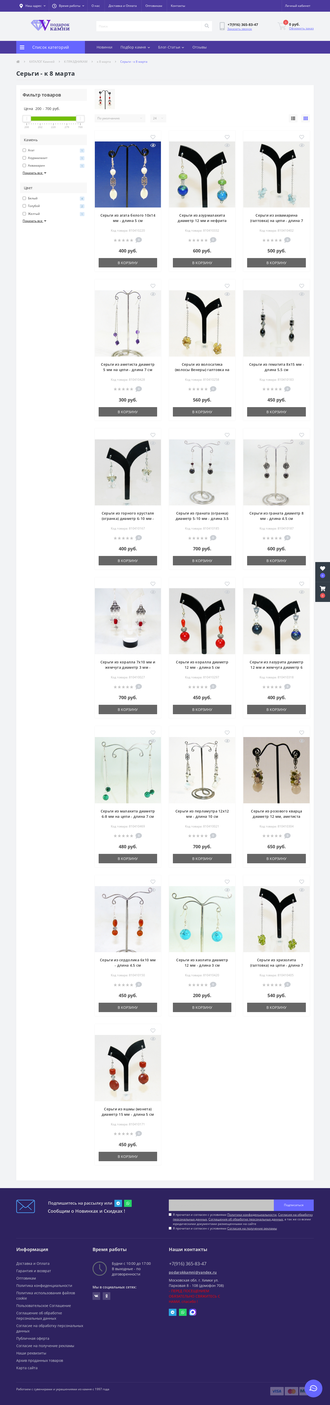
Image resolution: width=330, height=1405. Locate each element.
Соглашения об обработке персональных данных (245, 1219)
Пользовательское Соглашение (43, 1305)
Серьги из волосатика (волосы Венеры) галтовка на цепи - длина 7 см (202, 369)
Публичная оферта (32, 1338)
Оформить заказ (301, 28)
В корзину (128, 262)
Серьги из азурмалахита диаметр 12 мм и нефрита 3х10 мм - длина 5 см (202, 220)
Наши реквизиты (31, 1353)
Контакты (178, 6)
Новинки (104, 47)
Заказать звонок (239, 29)
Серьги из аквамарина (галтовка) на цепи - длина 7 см (276, 220)
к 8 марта (104, 61)
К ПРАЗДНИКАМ (75, 61)
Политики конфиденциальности (252, 1214)
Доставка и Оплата (123, 6)
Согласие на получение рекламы (45, 1345)
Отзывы (199, 47)
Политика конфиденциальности (44, 1285)
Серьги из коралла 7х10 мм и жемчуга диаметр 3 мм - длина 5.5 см (127, 667)
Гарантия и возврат (33, 1270)
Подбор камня (135, 47)
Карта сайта (27, 1367)
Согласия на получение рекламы (252, 1228)
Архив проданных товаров (39, 1360)
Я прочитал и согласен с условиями (225, 1228)
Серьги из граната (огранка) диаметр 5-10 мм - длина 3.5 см (202, 518)
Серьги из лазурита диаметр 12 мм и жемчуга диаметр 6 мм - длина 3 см (276, 667)
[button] (68, 6)
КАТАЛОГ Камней (42, 61)
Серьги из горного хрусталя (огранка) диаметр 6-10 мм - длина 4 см (128, 518)
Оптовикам (153, 6)
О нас (96, 6)
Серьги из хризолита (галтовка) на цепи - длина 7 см (276, 965)
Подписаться (294, 1205)
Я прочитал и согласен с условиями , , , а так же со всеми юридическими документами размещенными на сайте (243, 1219)
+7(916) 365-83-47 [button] (187, 1264)
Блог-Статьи (171, 47)
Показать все (35, 173)
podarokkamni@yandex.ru (193, 1272)
